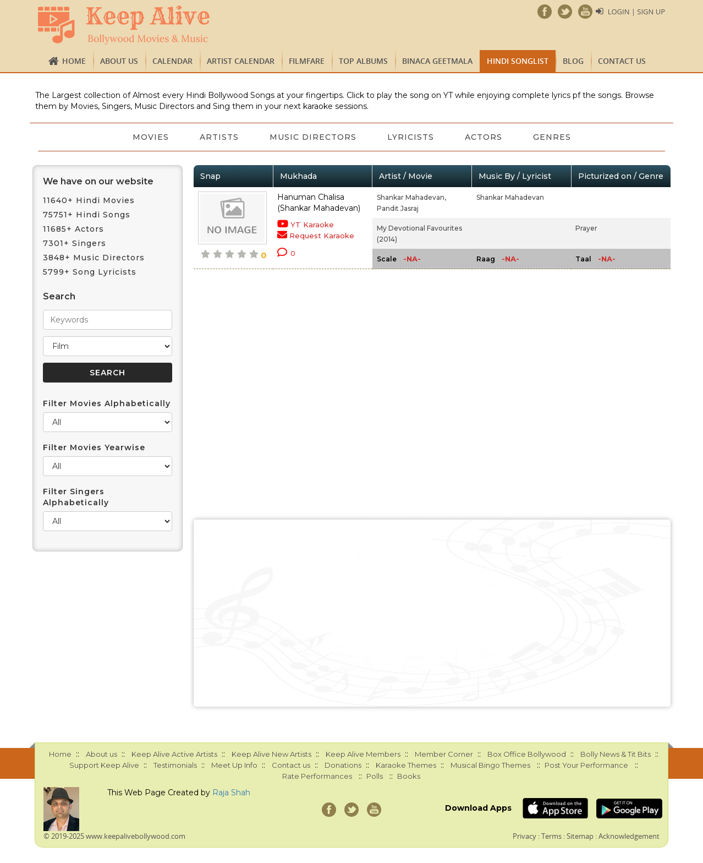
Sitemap (580, 836)
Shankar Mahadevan (510, 197)
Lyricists (410, 137)
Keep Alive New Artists (271, 754)
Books (408, 776)
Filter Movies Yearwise (94, 447)
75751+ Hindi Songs (86, 215)
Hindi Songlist (517, 61)
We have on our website (98, 181)
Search (59, 296)
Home (74, 61)
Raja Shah (231, 793)
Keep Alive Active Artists (174, 754)
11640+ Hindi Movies (89, 200)
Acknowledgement (629, 836)
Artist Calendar (240, 61)
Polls (374, 776)
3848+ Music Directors (94, 258)
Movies (151, 137)
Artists (219, 137)
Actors (483, 137)
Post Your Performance (586, 765)
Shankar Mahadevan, (411, 197)
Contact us (622, 61)
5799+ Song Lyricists (89, 272)
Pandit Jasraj (398, 208)
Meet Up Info (234, 765)
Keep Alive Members (363, 754)
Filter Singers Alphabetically (76, 497)
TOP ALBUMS (363, 61)
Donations (343, 765)
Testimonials (175, 765)
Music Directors (313, 137)
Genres (552, 137)
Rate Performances (317, 776)
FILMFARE (307, 61)
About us (119, 61)
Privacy (524, 836)
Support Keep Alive (104, 765)
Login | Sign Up (636, 12)
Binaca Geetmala (437, 61)
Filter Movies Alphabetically (107, 403)
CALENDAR (172, 61)
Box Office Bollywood (526, 754)
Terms (551, 836)
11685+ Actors (73, 229)
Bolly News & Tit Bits (615, 754)
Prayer (586, 228)
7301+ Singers (74, 243)
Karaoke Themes (406, 765)
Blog (573, 61)
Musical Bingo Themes (490, 765)
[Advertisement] (432, 613)
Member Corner (444, 754)
